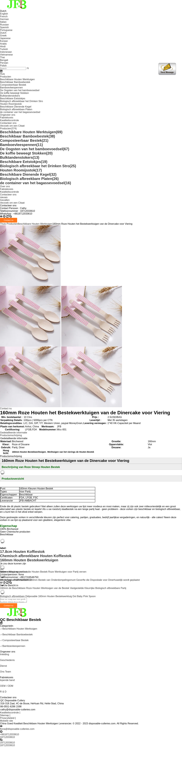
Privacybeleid (7, 718)
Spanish (4, 27)
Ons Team (5, 671)
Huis (2, 74)
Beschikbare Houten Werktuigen (17, 79)
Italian (3, 22)
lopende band (7, 680)
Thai (2, 57)
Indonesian (6, 52)
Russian (4, 24)
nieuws (4, 197)
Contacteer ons (8, 123)
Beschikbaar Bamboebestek (15, 82)
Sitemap (4, 715)
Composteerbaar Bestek (13, 85)
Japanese (5, 38)
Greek (3, 35)
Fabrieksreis (6, 117)
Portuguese (6, 30)
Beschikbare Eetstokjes (12, 98)
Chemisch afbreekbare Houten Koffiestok (35, 556)
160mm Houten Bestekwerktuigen (29, 560)
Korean (4, 41)
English (4, 13)
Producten (5, 76)
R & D (3, 691)
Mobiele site (6, 720)
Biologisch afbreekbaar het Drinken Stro (21, 101)
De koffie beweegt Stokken (14, 93)
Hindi (2, 46)
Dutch (3, 33)
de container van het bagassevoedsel (20, 112)
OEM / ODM (6, 686)
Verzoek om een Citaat (12, 125)
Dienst (3, 666)
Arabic (3, 43)
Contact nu (6, 408)
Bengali (4, 60)
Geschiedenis (7, 660)
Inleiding (4, 654)
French (4, 16)
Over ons (5, 186)
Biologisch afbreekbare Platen (16, 109)
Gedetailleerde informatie (13, 432)
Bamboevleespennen (11, 87)
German (4, 19)
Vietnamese (6, 54)
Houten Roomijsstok (11, 104)
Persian (4, 63)
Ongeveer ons (7, 115)
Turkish (4, 49)
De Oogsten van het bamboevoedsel (19, 90)
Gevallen (5, 200)
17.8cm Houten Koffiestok (22, 552)
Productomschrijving (11, 435)
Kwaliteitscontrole (9, 120)
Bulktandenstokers (10, 95)
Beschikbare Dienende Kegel (15, 106)
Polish (3, 65)
